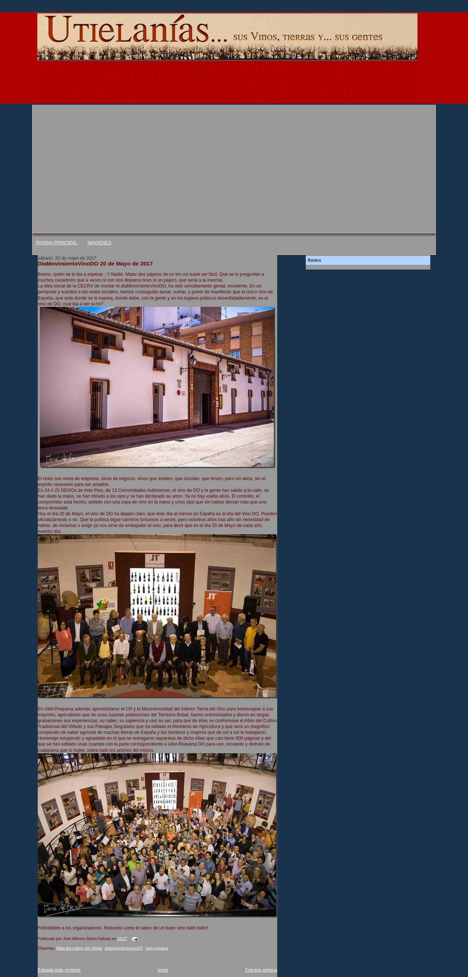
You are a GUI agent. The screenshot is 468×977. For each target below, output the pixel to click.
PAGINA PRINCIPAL (56, 242)
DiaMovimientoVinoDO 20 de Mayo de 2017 (95, 263)
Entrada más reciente (59, 970)
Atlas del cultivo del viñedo (79, 948)
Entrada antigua (261, 970)
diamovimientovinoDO (124, 948)
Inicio (163, 970)
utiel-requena (156, 948)
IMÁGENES (99, 242)
